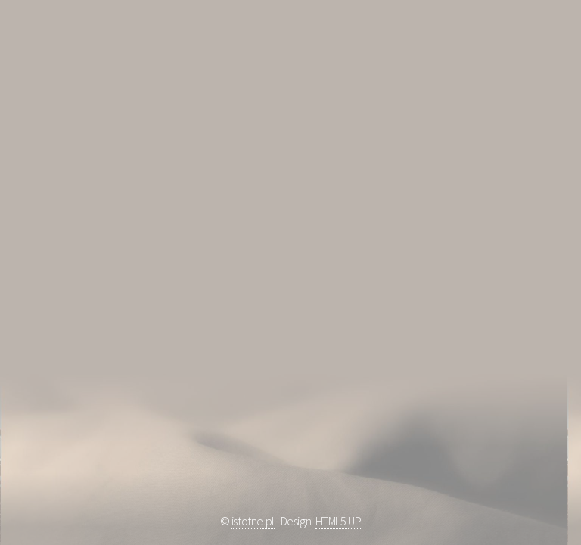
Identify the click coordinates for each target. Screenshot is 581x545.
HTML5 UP (338, 520)
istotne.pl (253, 520)
